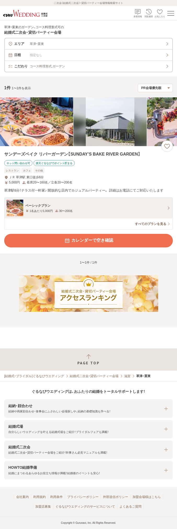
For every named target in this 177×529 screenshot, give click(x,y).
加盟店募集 (43, 506)
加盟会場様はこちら (147, 497)
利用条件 (56, 497)
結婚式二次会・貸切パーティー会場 (94, 376)
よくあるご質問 (130, 506)
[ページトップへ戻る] (88, 359)
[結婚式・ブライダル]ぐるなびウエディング (34, 376)
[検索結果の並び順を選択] (155, 88)
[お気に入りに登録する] (167, 146)
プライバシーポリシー (83, 497)
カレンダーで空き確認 (88, 240)
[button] (88, 408)
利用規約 (39, 497)
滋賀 (127, 376)
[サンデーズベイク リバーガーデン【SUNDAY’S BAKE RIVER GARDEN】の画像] (88, 121)
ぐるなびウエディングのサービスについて (85, 506)
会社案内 (22, 497)
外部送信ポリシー (115, 497)
